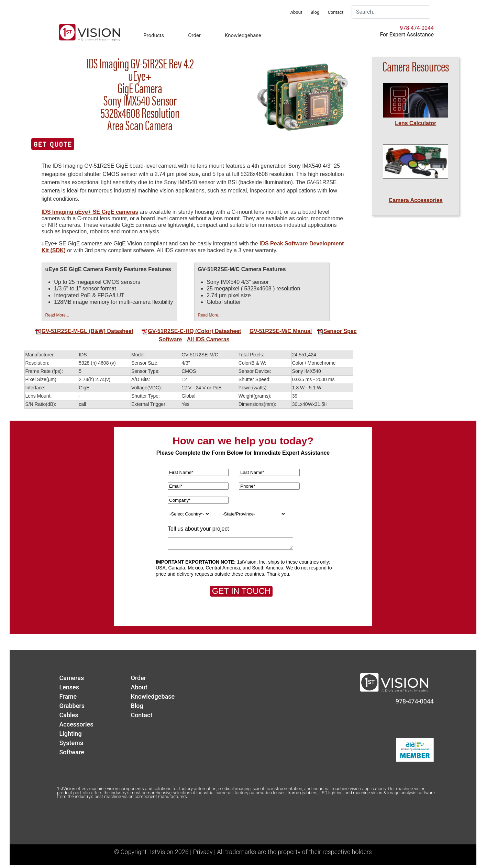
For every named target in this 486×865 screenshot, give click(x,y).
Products (153, 35)
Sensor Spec (337, 331)
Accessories (76, 724)
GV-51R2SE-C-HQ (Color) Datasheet (191, 331)
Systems (71, 742)
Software (170, 339)
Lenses (69, 687)
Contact (335, 12)
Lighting (70, 733)
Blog (314, 12)
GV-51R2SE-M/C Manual (281, 331)
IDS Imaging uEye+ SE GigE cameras (90, 212)
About (296, 12)
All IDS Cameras (208, 339)
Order (194, 35)
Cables (68, 715)
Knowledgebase (243, 35)
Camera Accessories (416, 200)
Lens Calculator (415, 123)
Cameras (71, 677)
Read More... (57, 315)
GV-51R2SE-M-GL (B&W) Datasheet (84, 331)
